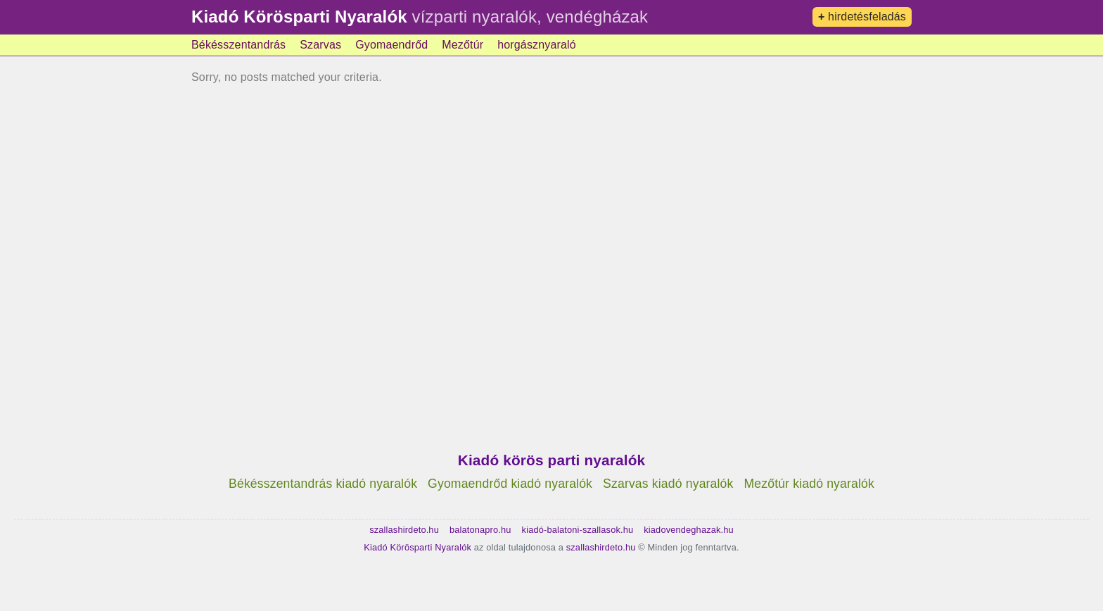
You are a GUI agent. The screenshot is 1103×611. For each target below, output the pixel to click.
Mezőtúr (462, 45)
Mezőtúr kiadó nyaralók (809, 484)
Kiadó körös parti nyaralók (552, 460)
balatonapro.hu (480, 529)
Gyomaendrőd (391, 45)
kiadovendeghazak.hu (689, 529)
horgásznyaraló (536, 45)
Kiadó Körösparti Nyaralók (299, 16)
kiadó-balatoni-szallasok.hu (578, 529)
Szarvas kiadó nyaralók (668, 484)
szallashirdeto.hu (404, 529)
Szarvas (320, 45)
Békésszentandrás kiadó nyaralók (323, 484)
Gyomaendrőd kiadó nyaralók (510, 484)
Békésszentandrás (238, 45)
